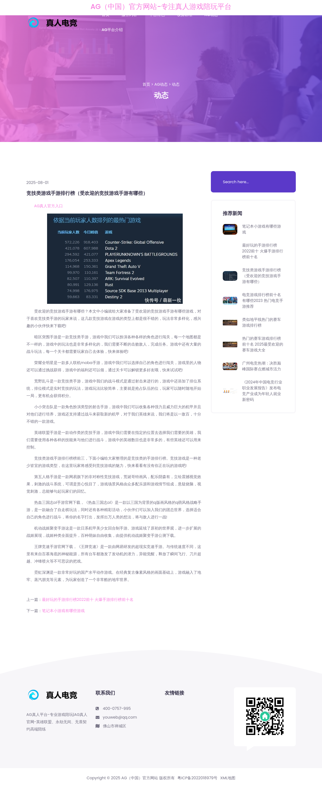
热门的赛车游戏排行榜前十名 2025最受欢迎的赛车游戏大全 (263, 344)
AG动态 (211, 14)
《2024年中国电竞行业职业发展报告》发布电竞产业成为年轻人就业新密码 (262, 390)
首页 (105, 14)
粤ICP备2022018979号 (197, 778)
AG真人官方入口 (48, 206)
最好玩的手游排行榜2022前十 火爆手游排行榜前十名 (88, 599)
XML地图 (228, 778)
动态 (176, 84)
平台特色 (157, 14)
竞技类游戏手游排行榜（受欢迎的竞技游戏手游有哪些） (261, 275)
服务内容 (129, 14)
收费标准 (184, 14)
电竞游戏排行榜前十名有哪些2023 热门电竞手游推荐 (262, 300)
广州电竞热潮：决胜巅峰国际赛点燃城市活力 (261, 366)
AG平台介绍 (112, 30)
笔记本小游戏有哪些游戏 (63, 611)
